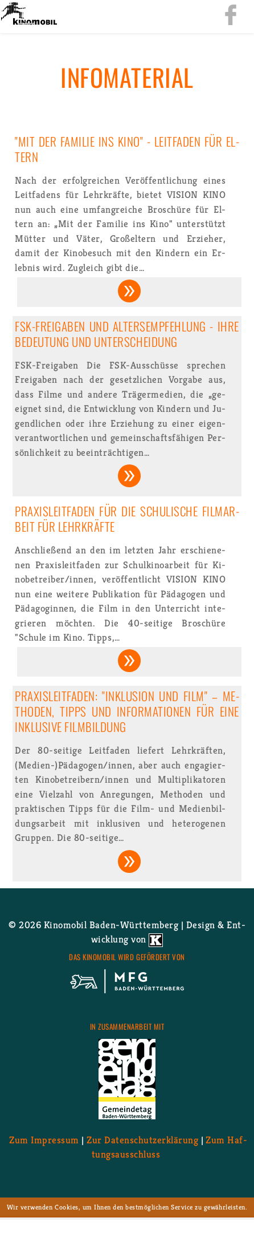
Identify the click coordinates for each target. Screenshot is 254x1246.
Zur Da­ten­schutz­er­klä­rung (142, 1140)
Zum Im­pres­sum (44, 1140)
